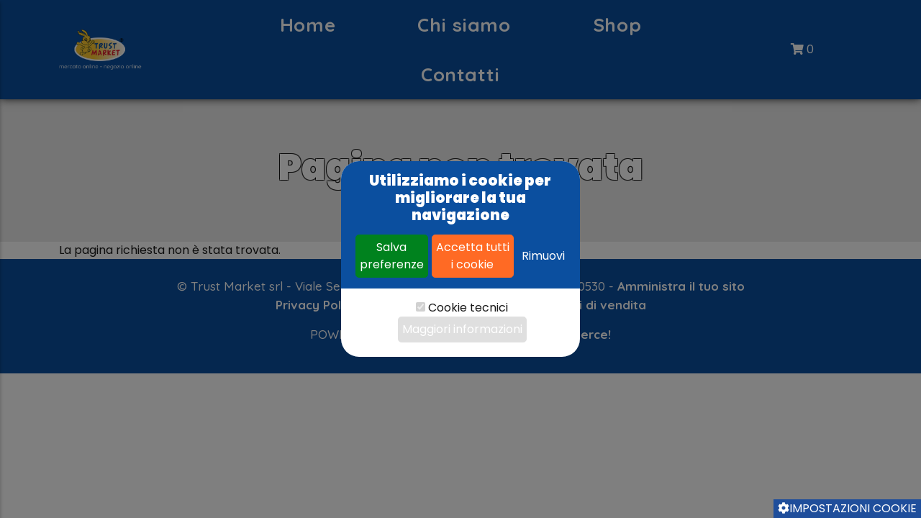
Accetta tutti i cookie (472, 256)
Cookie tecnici (468, 307)
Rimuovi (543, 255)
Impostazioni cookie (847, 508)
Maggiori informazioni (462, 329)
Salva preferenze (392, 256)
